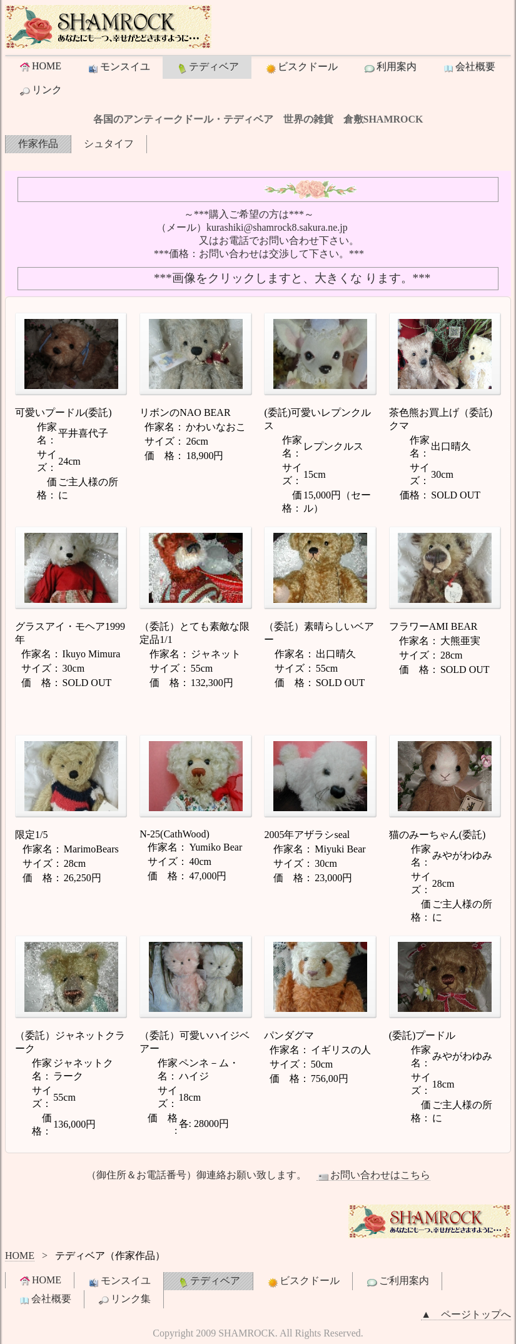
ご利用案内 (397, 1281)
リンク (40, 90)
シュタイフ (109, 143)
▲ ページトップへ (466, 1314)
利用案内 (390, 67)
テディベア (207, 67)
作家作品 (38, 143)
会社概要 (468, 67)
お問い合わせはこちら (373, 1175)
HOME (39, 66)
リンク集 (124, 1299)
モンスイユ (118, 67)
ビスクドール (301, 67)
